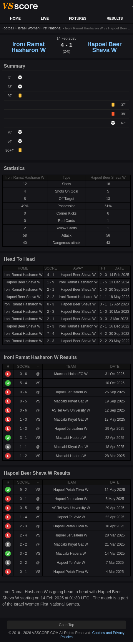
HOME (15, 18)
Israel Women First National (39, 28)
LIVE (45, 18)
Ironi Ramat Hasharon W (28, 47)
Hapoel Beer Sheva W (104, 47)
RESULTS (115, 18)
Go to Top (66, 625)
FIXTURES (77, 18)
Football (7, 28)
